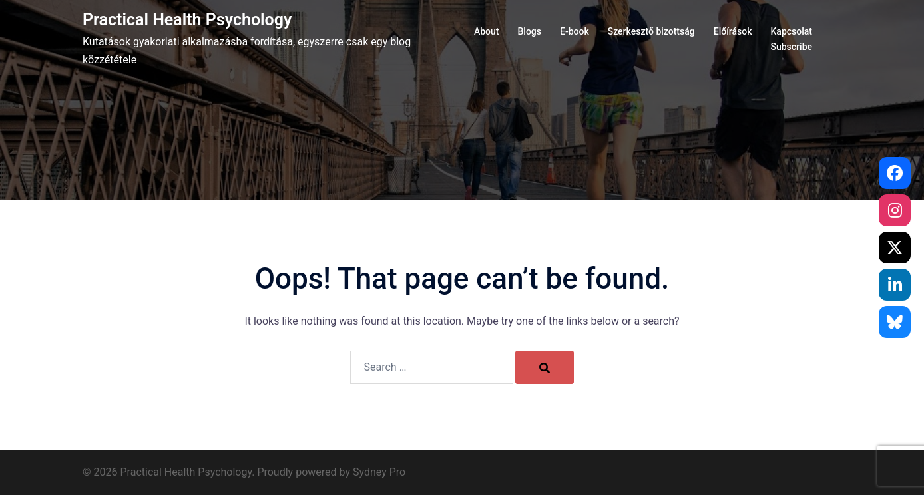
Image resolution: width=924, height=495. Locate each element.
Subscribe (791, 46)
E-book (574, 31)
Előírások (733, 31)
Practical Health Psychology (187, 19)
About (486, 31)
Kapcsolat (792, 31)
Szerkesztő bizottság (651, 31)
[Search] (544, 367)
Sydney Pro (379, 472)
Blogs (529, 31)
